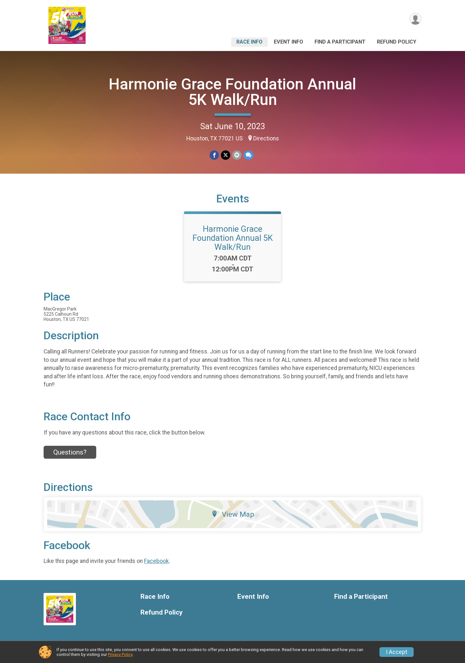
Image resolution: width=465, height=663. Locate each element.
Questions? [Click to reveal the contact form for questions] (70, 452)
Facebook (156, 561)
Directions (266, 138)
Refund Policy (396, 42)
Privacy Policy (120, 654)
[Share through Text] (248, 155)
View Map (232, 514)
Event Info (288, 42)
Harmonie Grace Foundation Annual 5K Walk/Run (232, 92)
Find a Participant (340, 42)
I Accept (396, 652)
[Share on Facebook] (214, 155)
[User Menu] (415, 19)
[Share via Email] (237, 155)
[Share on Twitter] (225, 155)
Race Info (249, 42)
